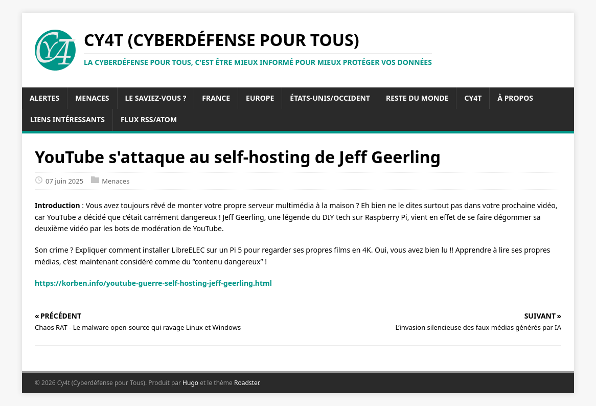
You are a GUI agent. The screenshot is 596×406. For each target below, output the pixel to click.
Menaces (92, 98)
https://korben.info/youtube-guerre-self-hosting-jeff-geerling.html (153, 283)
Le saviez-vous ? (156, 98)
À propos (515, 98)
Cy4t (473, 98)
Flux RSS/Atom (149, 119)
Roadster (246, 382)
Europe (260, 98)
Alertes (44, 98)
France (216, 98)
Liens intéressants (67, 119)
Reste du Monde (417, 98)
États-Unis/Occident (330, 98)
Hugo (190, 382)
